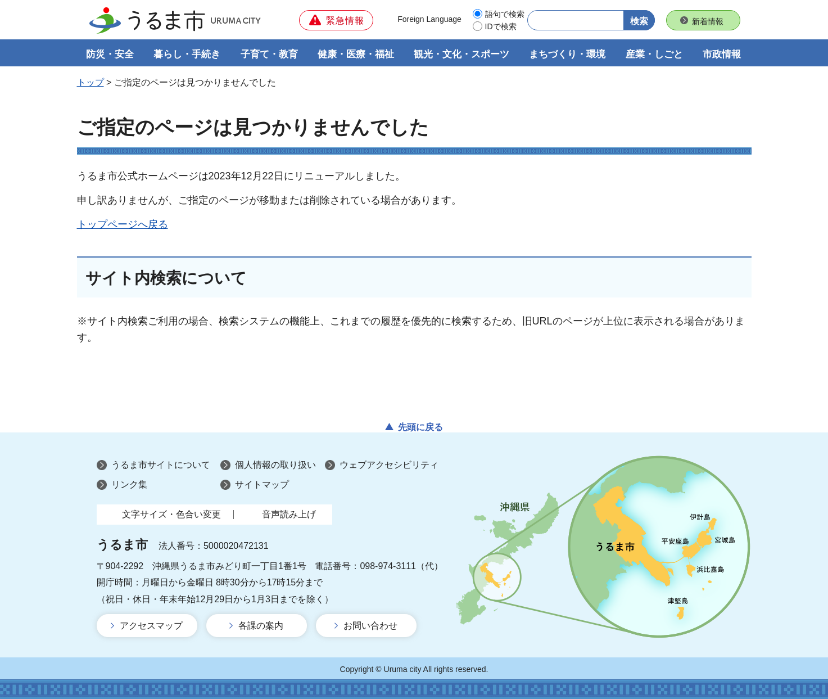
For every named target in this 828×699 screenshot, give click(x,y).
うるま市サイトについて (160, 465)
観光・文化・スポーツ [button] (461, 54)
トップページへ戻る (122, 224)
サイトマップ (262, 484)
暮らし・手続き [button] (186, 54)
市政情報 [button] (722, 54)
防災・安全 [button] (110, 54)
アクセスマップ (151, 625)
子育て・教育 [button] (269, 54)
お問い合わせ (370, 625)
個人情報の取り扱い (275, 465)
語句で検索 (504, 14)
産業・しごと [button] (654, 54)
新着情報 (707, 21)
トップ (90, 82)
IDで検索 (501, 26)
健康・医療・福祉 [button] (356, 54)
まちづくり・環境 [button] (567, 54)
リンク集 (129, 484)
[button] (336, 20)
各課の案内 (260, 625)
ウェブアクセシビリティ (389, 465)
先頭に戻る (420, 427)
